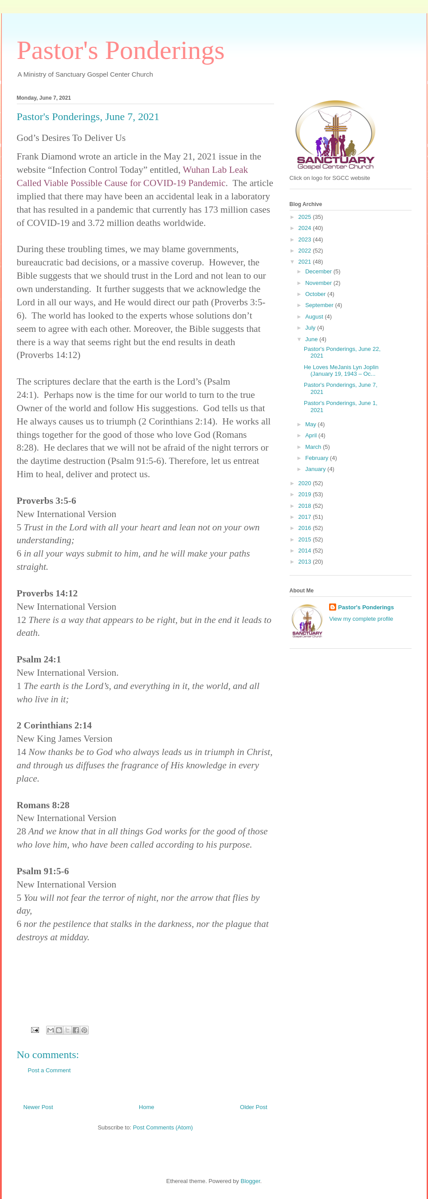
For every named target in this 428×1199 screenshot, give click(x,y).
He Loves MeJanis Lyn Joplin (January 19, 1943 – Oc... (341, 371)
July (311, 327)
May (311, 424)
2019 (305, 494)
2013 (305, 561)
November (319, 283)
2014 (305, 550)
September (320, 305)
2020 (305, 483)
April (311, 435)
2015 (305, 539)
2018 (305, 505)
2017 (305, 517)
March (314, 447)
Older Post (253, 1107)
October (316, 294)
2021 (305, 261)
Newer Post (38, 1107)
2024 (305, 228)
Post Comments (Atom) (163, 1127)
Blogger (250, 1181)
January (316, 469)
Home (146, 1107)
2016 (305, 528)
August (315, 316)
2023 (305, 239)
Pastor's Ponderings (121, 50)
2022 (305, 250)
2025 (305, 217)
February (317, 458)
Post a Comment (49, 1070)
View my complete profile (361, 618)
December (319, 271)
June (312, 339)
